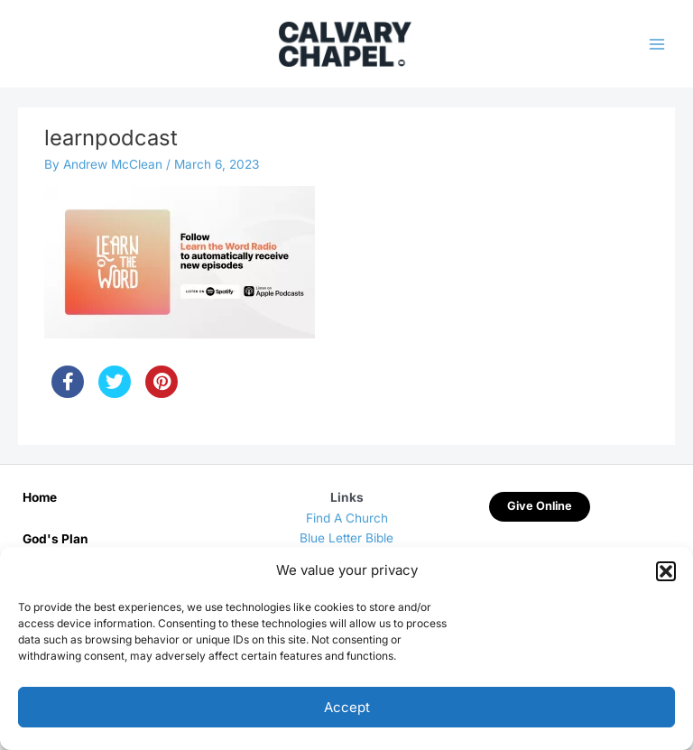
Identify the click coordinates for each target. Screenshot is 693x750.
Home (40, 497)
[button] (666, 571)
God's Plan (55, 539)
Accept (347, 707)
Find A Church (347, 518)
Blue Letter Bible (346, 538)
